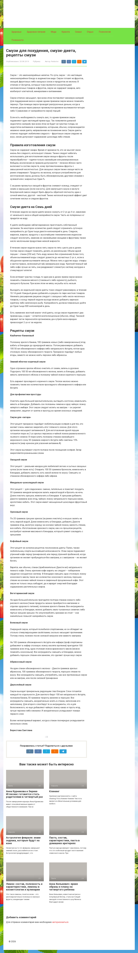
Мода (53, 32)
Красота (66, 32)
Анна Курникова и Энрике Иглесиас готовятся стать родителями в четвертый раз (24, 797)
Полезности (17, 40)
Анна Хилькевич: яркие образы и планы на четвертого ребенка (63, 889)
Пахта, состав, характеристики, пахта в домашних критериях (64, 843)
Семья (78, 32)
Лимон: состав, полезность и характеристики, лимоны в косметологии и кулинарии (24, 889)
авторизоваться (60, 925)
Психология (105, 32)
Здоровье (16, 32)
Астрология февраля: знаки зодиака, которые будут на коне (23, 843)
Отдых (90, 32)
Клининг (54, 794)
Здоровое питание (36, 32)
